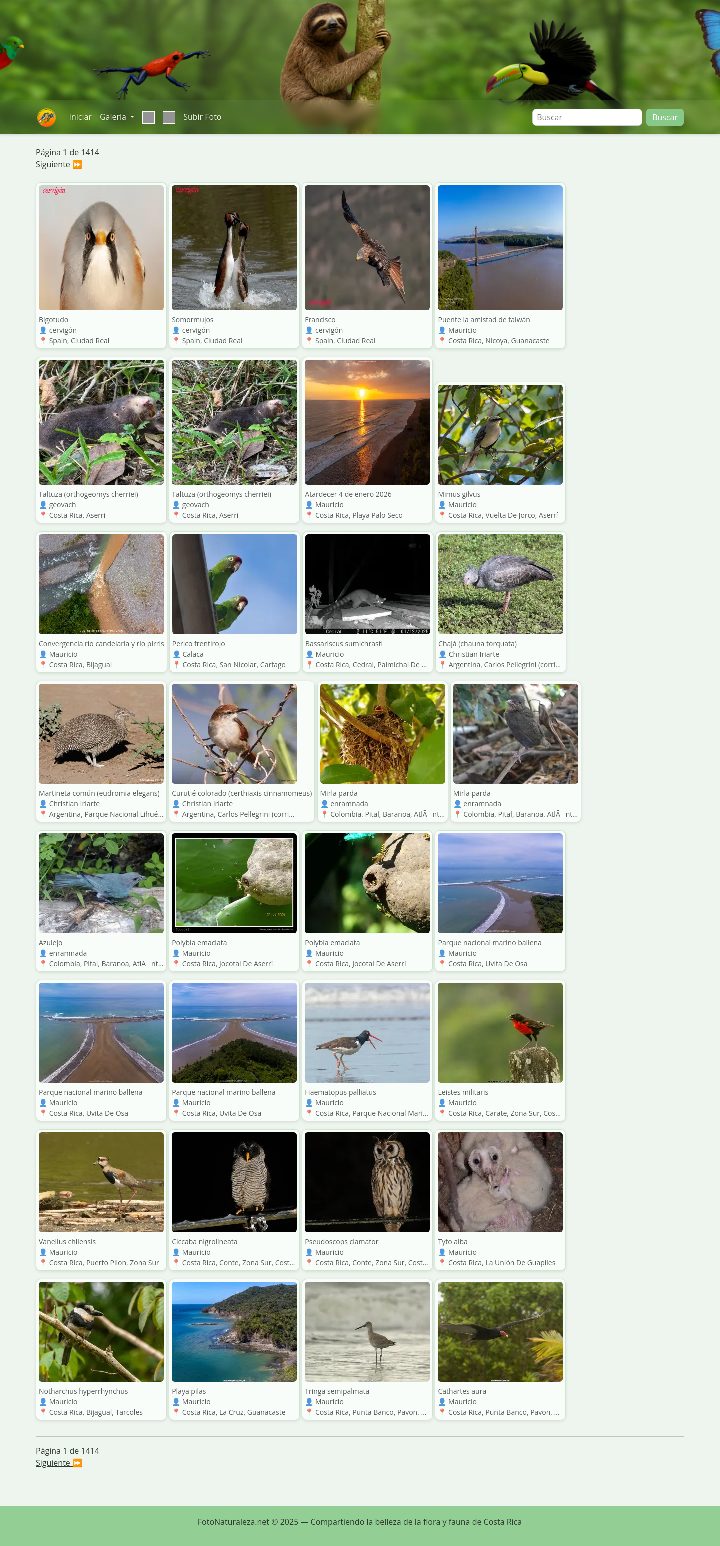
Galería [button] (114, 116)
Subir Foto (203, 116)
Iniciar (80, 116)
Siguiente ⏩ (59, 164)
